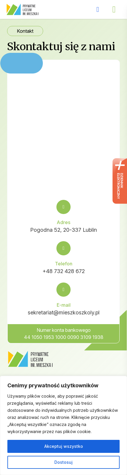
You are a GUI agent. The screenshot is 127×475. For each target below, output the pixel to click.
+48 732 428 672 (64, 271)
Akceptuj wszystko (63, 446)
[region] (63, 425)
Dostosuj (63, 462)
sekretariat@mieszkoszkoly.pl (64, 312)
